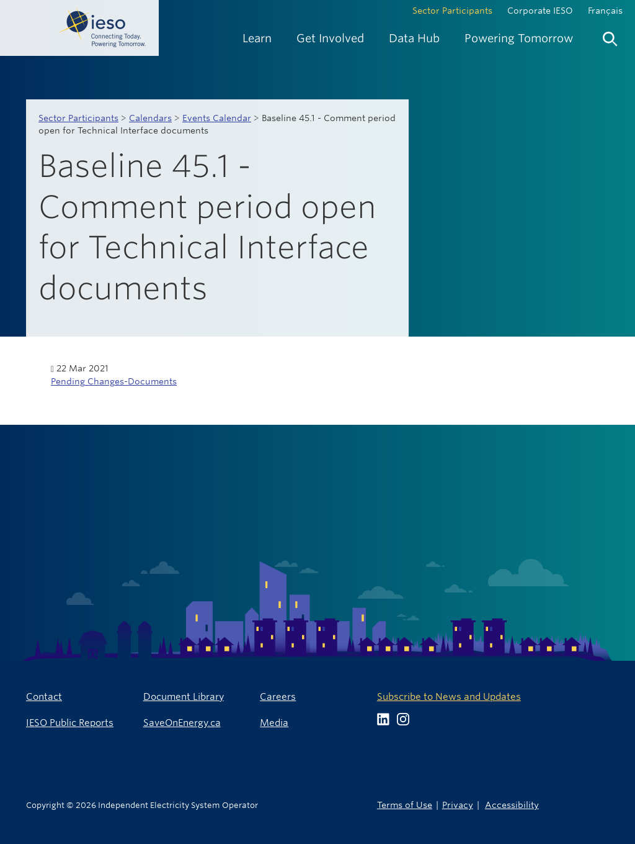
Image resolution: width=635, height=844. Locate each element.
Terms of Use (404, 804)
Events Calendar (216, 118)
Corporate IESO (540, 11)
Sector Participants (452, 11)
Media (274, 722)
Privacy (457, 804)
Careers (278, 696)
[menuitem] (257, 38)
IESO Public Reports (69, 722)
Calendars (150, 118)
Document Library (183, 696)
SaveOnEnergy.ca (182, 722)
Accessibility (512, 804)
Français (605, 11)
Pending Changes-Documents (114, 381)
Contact (44, 696)
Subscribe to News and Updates (449, 696)
